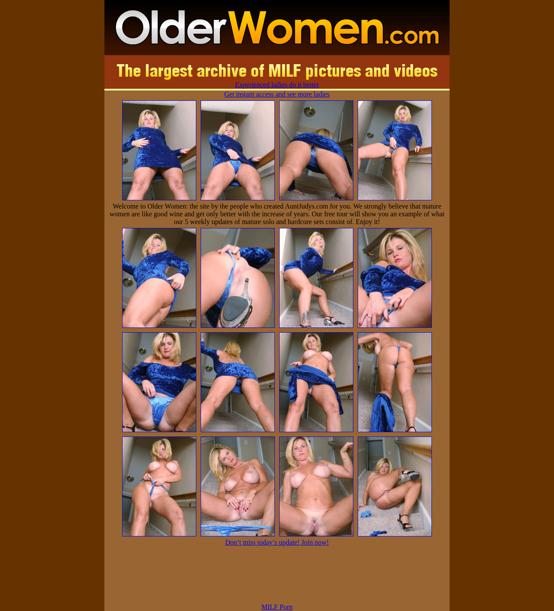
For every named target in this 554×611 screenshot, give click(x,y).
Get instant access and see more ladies (277, 94)
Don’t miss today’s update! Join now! (277, 542)
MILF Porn (277, 607)
